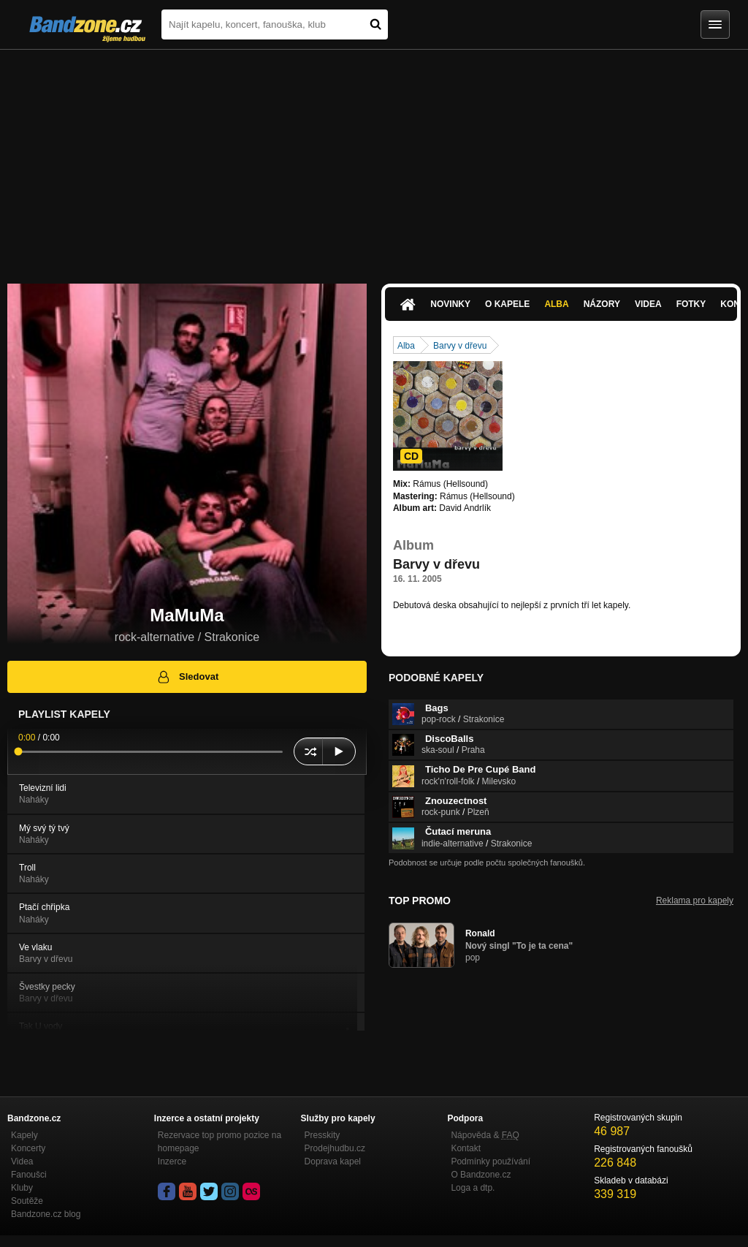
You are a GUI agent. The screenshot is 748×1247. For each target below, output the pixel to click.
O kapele (507, 304)
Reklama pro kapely (694, 900)
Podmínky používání (490, 1161)
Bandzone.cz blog (45, 1214)
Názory (602, 304)
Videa (648, 304)
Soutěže (27, 1201)
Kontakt (466, 1148)
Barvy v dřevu (459, 346)
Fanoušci (29, 1175)
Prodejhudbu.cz (335, 1148)
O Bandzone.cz (481, 1175)
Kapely (24, 1135)
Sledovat (187, 677)
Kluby (22, 1188)
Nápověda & (485, 1135)
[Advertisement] (374, 159)
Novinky (450, 304)
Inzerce (172, 1161)
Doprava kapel (333, 1161)
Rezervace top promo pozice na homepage (219, 1141)
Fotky (691, 304)
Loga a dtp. (473, 1188)
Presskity (322, 1135)
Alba (556, 304)
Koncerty (28, 1148)
